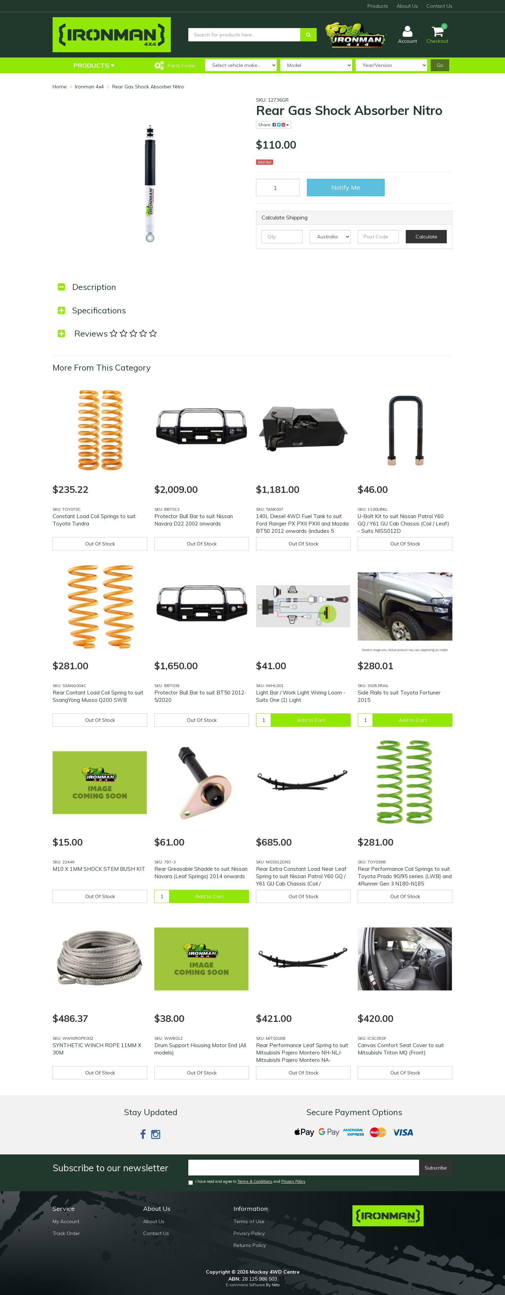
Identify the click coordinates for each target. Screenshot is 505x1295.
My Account (66, 1221)
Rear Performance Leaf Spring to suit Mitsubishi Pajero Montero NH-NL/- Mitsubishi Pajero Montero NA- (302, 1052)
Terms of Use (249, 1221)
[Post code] (378, 236)
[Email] (303, 1167)
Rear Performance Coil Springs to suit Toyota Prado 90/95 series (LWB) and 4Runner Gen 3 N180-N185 (405, 876)
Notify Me (345, 187)
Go (440, 65)
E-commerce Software (245, 1284)
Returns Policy (250, 1245)
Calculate (426, 236)
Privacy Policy (293, 1181)
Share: (273, 124)
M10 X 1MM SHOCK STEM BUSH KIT (99, 869)
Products (378, 6)
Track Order (66, 1233)
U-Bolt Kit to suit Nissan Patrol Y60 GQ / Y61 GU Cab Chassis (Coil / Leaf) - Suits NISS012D (403, 523)
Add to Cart (311, 720)
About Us (407, 6)
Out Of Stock (100, 544)
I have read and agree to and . (247, 1182)
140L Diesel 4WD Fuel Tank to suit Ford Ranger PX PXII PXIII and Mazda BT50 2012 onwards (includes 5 (302, 523)
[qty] (282, 236)
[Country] (330, 236)
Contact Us (439, 6)
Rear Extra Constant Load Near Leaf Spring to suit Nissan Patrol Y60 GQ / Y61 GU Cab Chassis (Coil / (301, 876)
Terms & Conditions (254, 1181)
